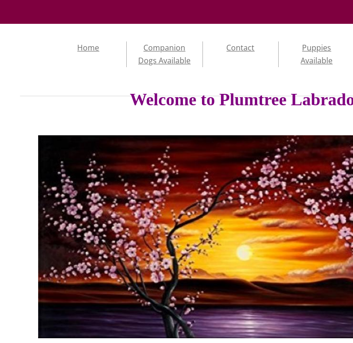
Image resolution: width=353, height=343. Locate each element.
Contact (240, 47)
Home (88, 47)
